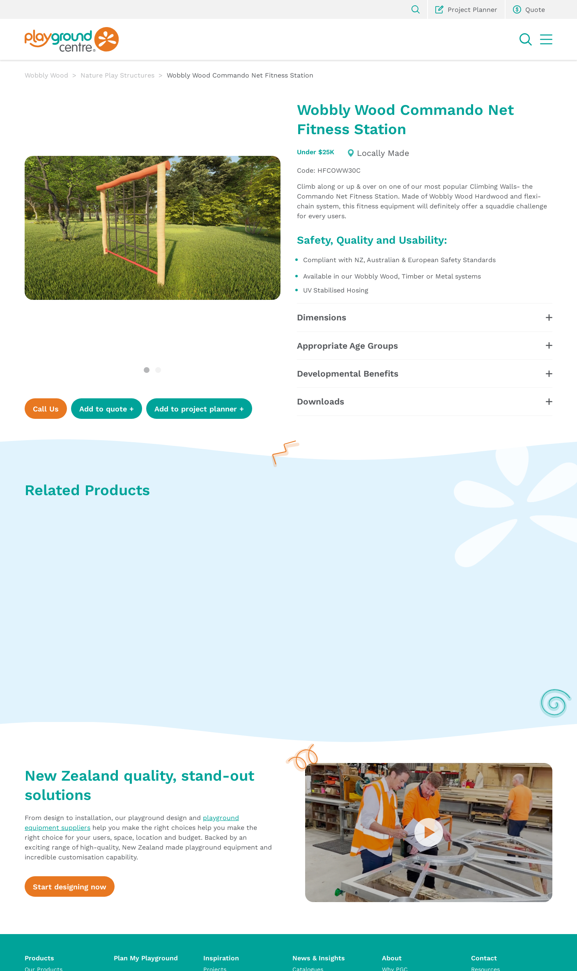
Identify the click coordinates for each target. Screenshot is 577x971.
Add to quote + (106, 408)
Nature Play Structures (117, 75)
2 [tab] (158, 370)
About (392, 957)
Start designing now (69, 886)
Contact (484, 957)
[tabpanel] (152, 228)
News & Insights (318, 957)
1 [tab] (146, 370)
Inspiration (221, 957)
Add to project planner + (199, 408)
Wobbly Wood (46, 75)
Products (39, 957)
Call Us (46, 408)
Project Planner (466, 9)
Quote (529, 9)
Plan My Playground (146, 957)
